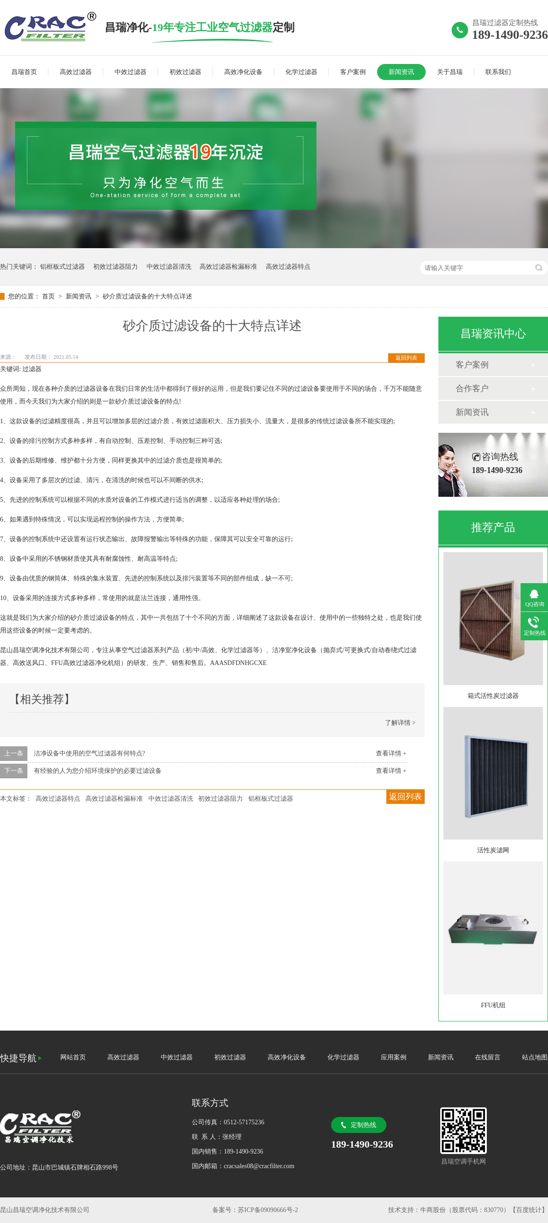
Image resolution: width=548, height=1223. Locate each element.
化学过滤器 (301, 72)
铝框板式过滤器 (62, 266)
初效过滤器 (185, 72)
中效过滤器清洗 (169, 266)
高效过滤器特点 (288, 266)
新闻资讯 (401, 72)
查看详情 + (391, 753)
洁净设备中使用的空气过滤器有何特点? (89, 753)
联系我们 (498, 72)
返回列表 (406, 358)
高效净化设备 (243, 72)
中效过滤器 (131, 72)
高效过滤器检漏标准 (228, 266)
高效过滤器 (76, 72)
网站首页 (73, 1057)
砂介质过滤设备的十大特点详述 (147, 296)
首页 (49, 296)
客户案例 (353, 72)
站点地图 (535, 1057)
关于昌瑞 (450, 72)
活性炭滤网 (493, 850)
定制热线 (363, 1125)
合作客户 (472, 388)
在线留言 (488, 1057)
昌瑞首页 (24, 72)
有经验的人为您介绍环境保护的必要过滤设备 (98, 770)
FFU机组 (493, 1005)
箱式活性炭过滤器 (493, 695)
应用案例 (393, 1057)
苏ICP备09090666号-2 (268, 1210)
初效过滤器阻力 (115, 266)
